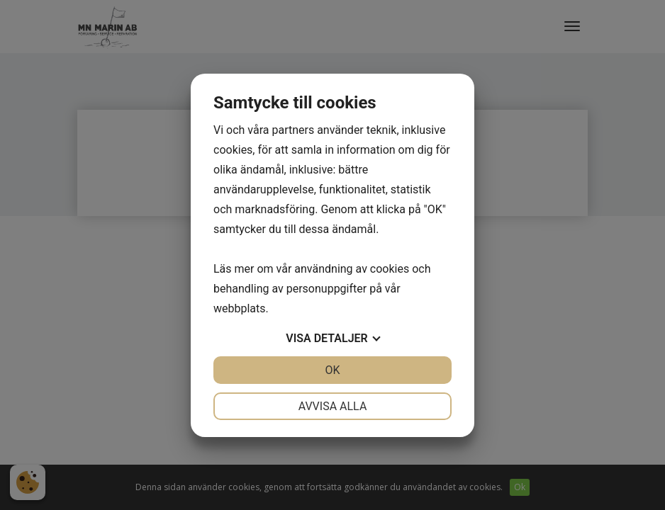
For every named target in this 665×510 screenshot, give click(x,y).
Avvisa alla (332, 406)
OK (332, 370)
